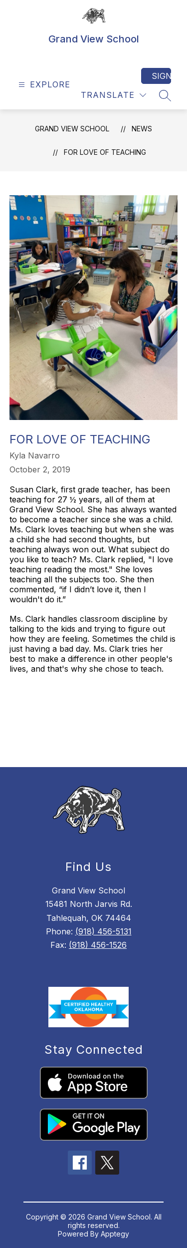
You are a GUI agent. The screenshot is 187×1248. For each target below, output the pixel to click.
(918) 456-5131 (103, 931)
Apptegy (115, 1234)
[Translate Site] (113, 95)
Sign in (161, 76)
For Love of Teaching (105, 152)
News (142, 128)
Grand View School (72, 128)
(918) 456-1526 (98, 945)
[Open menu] (43, 84)
